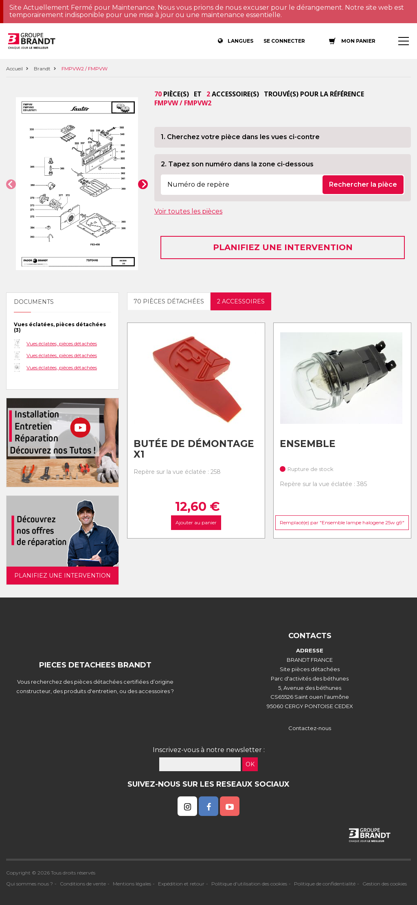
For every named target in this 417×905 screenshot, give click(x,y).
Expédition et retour (181, 884)
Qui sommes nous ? (29, 884)
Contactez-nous (309, 728)
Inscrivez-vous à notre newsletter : (209, 750)
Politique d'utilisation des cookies (249, 884)
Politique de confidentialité (325, 884)
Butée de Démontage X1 (194, 449)
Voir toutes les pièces (188, 211)
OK (250, 764)
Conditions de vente (83, 884)
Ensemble (308, 443)
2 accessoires (241, 301)
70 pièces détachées (169, 301)
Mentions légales (132, 884)
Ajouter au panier (196, 522)
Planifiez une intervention (283, 247)
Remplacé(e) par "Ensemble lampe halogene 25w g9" (342, 522)
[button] (11, 184)
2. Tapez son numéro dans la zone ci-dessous (237, 164)
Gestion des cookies (384, 884)
